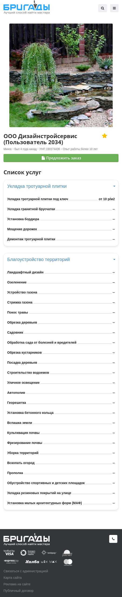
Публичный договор (18, 591)
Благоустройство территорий (61, 259)
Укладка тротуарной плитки (61, 186)
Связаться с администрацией (25, 571)
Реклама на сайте (16, 584)
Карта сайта (12, 578)
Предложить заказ (61, 158)
